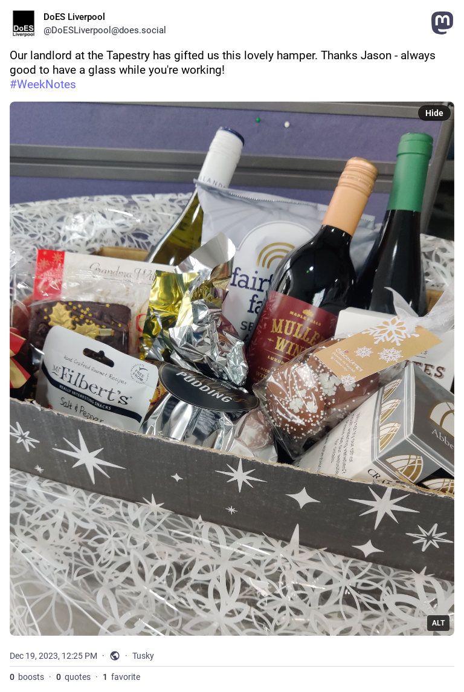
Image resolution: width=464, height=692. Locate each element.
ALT (438, 623)
